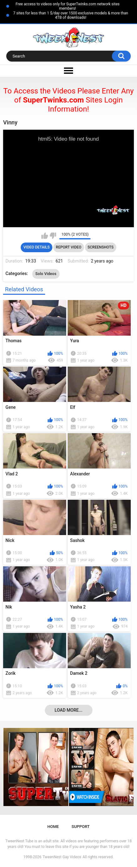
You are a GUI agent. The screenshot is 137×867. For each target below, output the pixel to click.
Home (53, 826)
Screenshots (100, 247)
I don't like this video (53, 236)
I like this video (44, 236)
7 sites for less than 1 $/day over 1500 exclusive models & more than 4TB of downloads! (70, 15)
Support (80, 826)
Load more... (68, 710)
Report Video (68, 247)
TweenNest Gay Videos (62, 857)
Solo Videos (45, 274)
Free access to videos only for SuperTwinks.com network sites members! (67, 6)
